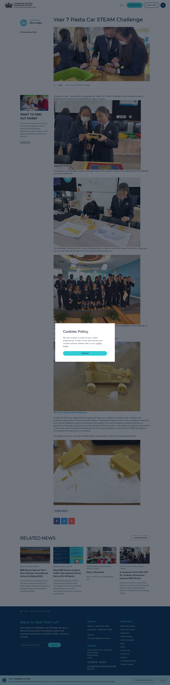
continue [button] (85, 353)
